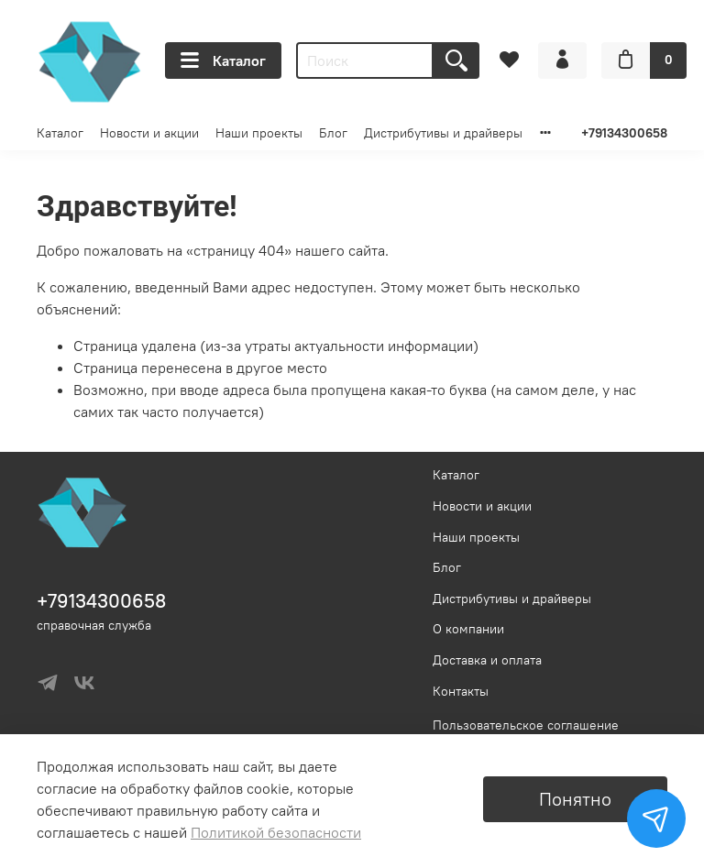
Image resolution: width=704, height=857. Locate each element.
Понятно (575, 798)
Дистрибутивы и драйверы (443, 133)
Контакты (461, 691)
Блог (333, 133)
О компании (468, 629)
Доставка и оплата (487, 660)
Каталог (223, 60)
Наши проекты (258, 133)
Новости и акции (149, 133)
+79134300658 (624, 133)
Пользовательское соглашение (526, 725)
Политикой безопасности (276, 832)
